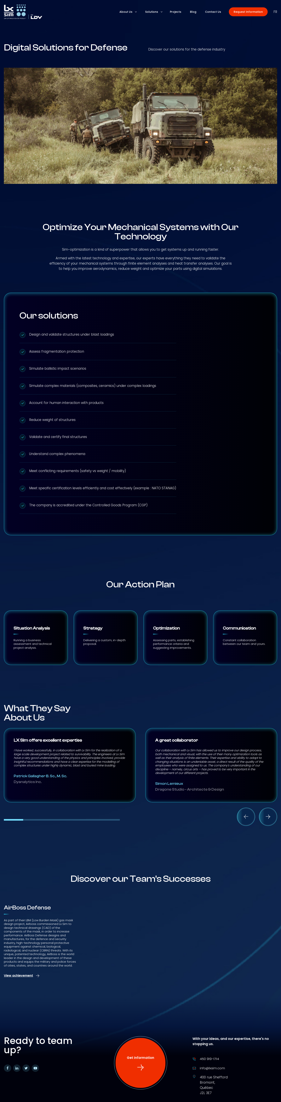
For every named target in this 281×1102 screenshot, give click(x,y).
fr (275, 11)
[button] (248, 11)
